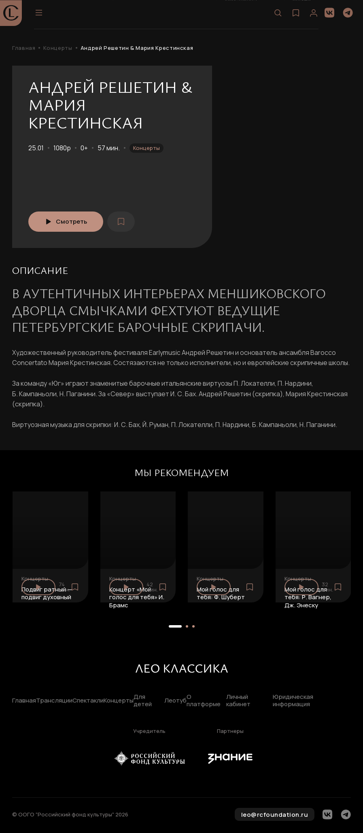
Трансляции (54, 701)
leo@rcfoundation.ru (274, 814)
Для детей (143, 701)
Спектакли (88, 701)
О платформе (204, 701)
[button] (175, 626)
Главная (23, 48)
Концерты (57, 48)
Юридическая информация (293, 701)
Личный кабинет (238, 701)
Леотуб (175, 701)
